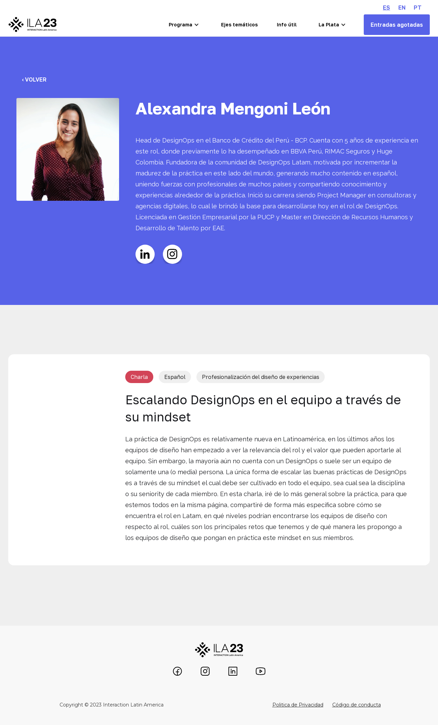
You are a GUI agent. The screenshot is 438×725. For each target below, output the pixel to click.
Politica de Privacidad (297, 705)
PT (418, 7)
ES (386, 7)
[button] (184, 24)
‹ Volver (34, 79)
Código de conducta (356, 705)
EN (401, 7)
